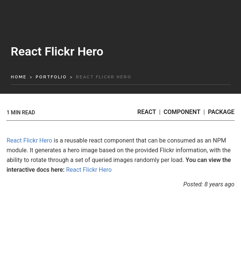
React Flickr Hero (29, 140)
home (19, 77)
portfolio (51, 77)
